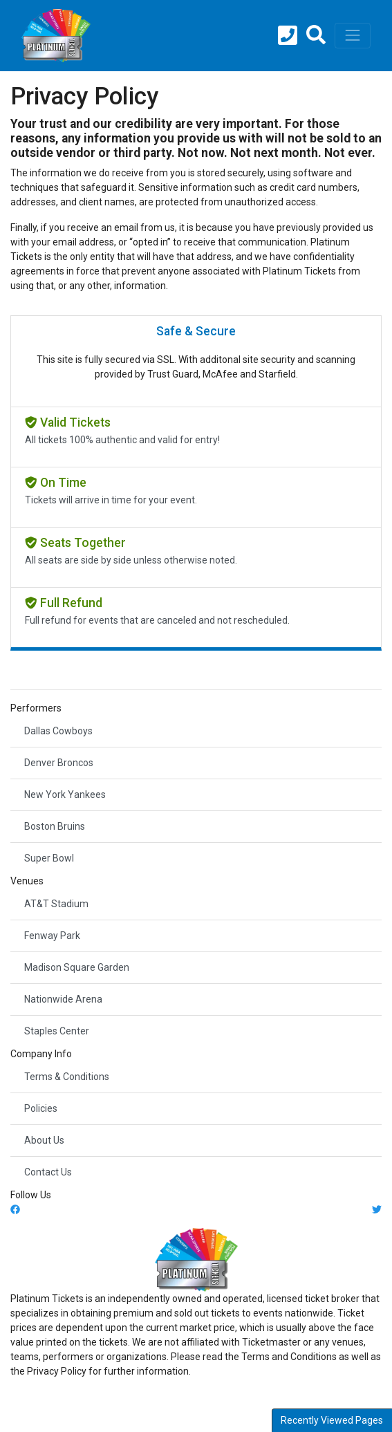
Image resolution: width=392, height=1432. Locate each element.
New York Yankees (65, 794)
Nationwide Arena (63, 999)
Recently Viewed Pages (332, 1420)
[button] (316, 36)
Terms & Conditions (66, 1076)
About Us (44, 1140)
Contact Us (48, 1172)
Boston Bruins (54, 826)
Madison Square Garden (76, 967)
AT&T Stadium (56, 903)
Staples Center (56, 1030)
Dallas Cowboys (58, 730)
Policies (40, 1108)
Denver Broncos (58, 762)
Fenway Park (52, 935)
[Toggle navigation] (353, 35)
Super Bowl (49, 858)
